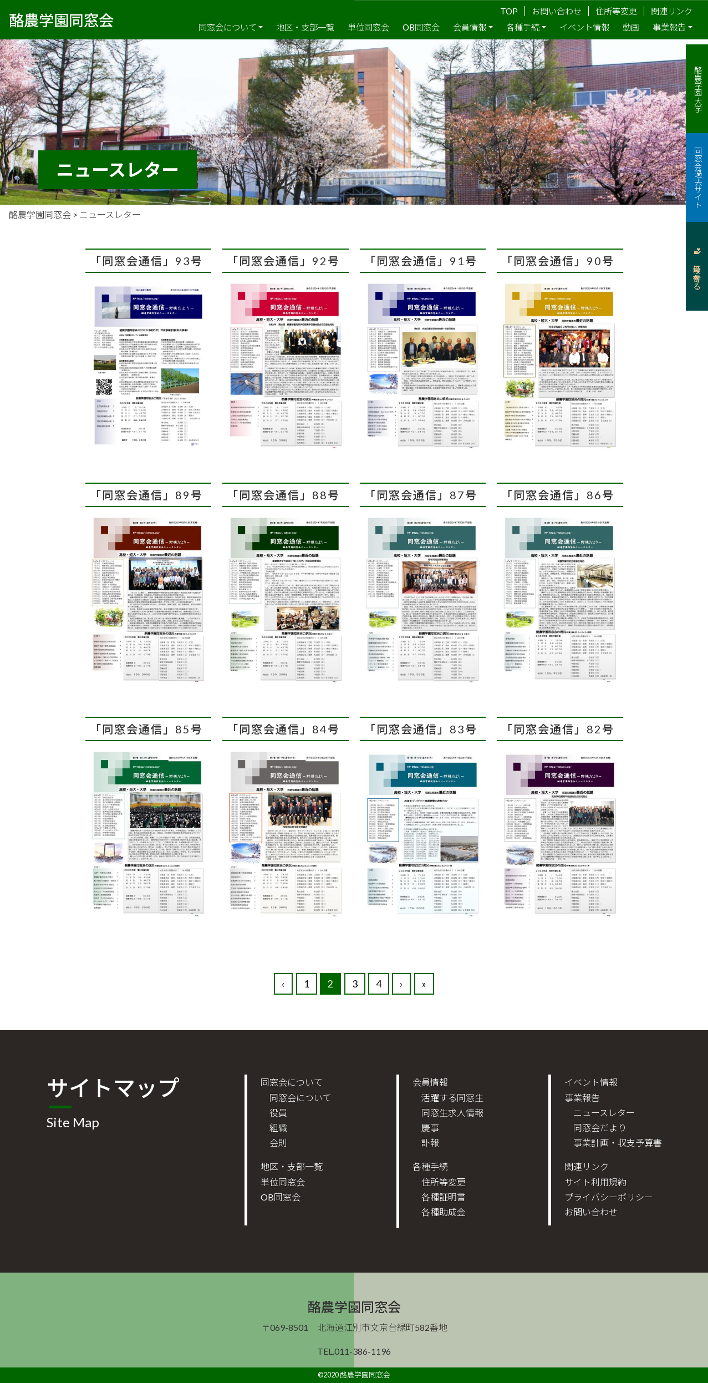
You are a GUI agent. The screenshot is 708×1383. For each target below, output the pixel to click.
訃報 (430, 1142)
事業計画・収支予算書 (617, 1142)
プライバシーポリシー (608, 1197)
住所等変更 (616, 11)
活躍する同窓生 (452, 1097)
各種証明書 (443, 1197)
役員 (278, 1112)
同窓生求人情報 (452, 1112)
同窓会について (300, 1097)
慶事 (430, 1127)
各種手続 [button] (522, 27)
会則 (278, 1142)
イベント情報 (584, 27)
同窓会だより (599, 1127)
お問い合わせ (557, 11)
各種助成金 (443, 1212)
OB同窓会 (421, 27)
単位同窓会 (368, 27)
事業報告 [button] (669, 27)
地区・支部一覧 (305, 27)
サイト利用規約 (595, 1182)
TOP (509, 11)
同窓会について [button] (227, 27)
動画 (631, 27)
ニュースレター (604, 1112)
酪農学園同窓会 (61, 19)
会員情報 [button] (469, 27)
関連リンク (671, 11)
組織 (278, 1127)
